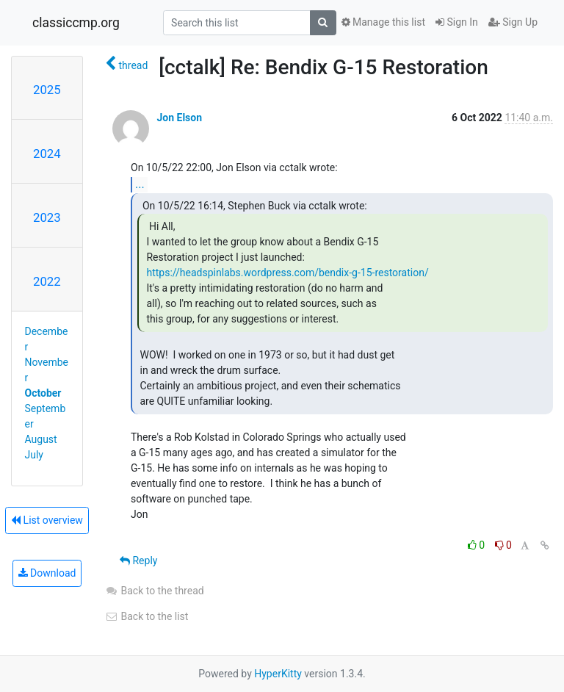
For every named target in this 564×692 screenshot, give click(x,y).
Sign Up (513, 22)
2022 (47, 281)
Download (47, 573)
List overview (47, 520)
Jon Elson (179, 117)
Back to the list (146, 616)
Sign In (456, 22)
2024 (47, 153)
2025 (47, 89)
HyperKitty (278, 674)
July (34, 455)
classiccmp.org (76, 22)
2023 (47, 217)
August (41, 439)
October (43, 393)
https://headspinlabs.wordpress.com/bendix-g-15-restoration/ (287, 272)
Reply (138, 560)
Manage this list (383, 22)
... (140, 184)
